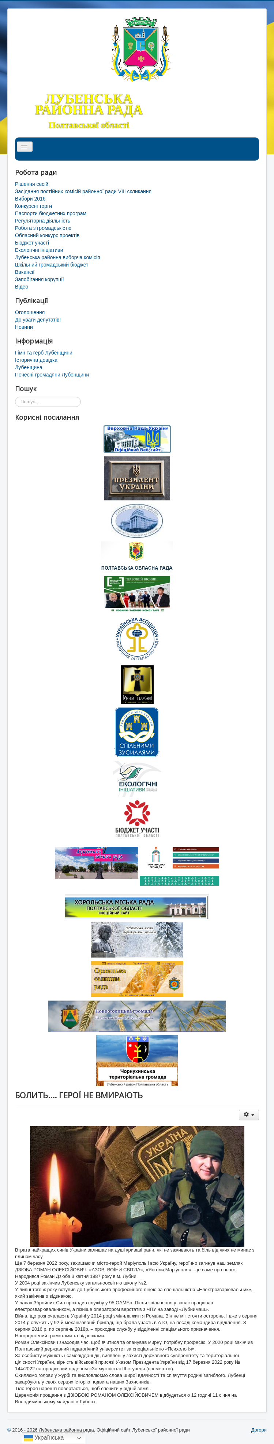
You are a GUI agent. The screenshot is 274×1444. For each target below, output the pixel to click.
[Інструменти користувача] (249, 1115)
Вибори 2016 (30, 199)
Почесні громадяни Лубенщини (52, 375)
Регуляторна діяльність (42, 221)
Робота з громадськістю (43, 228)
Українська (44, 1438)
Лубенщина (28, 367)
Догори (259, 1430)
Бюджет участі (32, 243)
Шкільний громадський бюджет (51, 265)
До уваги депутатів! (38, 320)
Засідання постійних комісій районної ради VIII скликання (83, 191)
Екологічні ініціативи (39, 250)
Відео (21, 287)
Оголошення (30, 312)
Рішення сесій (31, 184)
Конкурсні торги (33, 206)
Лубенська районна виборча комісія (57, 257)
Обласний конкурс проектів (47, 235)
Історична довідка (36, 360)
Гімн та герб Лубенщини (43, 353)
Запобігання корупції (39, 279)
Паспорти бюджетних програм (50, 213)
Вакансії (24, 272)
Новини (24, 327)
